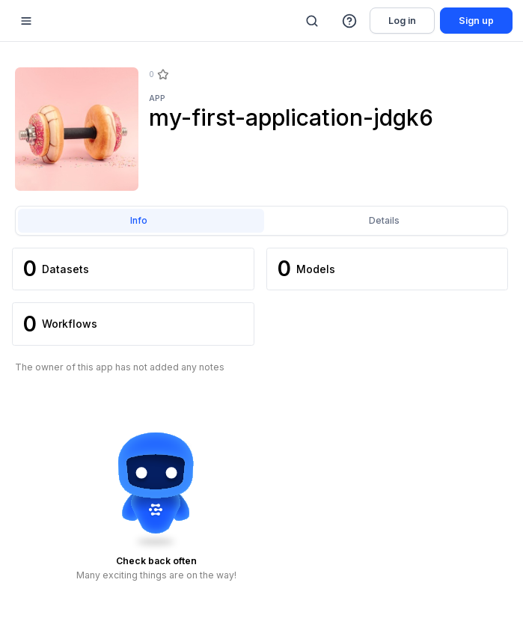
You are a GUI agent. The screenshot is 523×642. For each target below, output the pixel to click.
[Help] (350, 21)
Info (138, 220)
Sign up (476, 20)
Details (384, 220)
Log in (402, 20)
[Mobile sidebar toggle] (26, 20)
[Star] (162, 74)
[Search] (312, 21)
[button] (350, 21)
